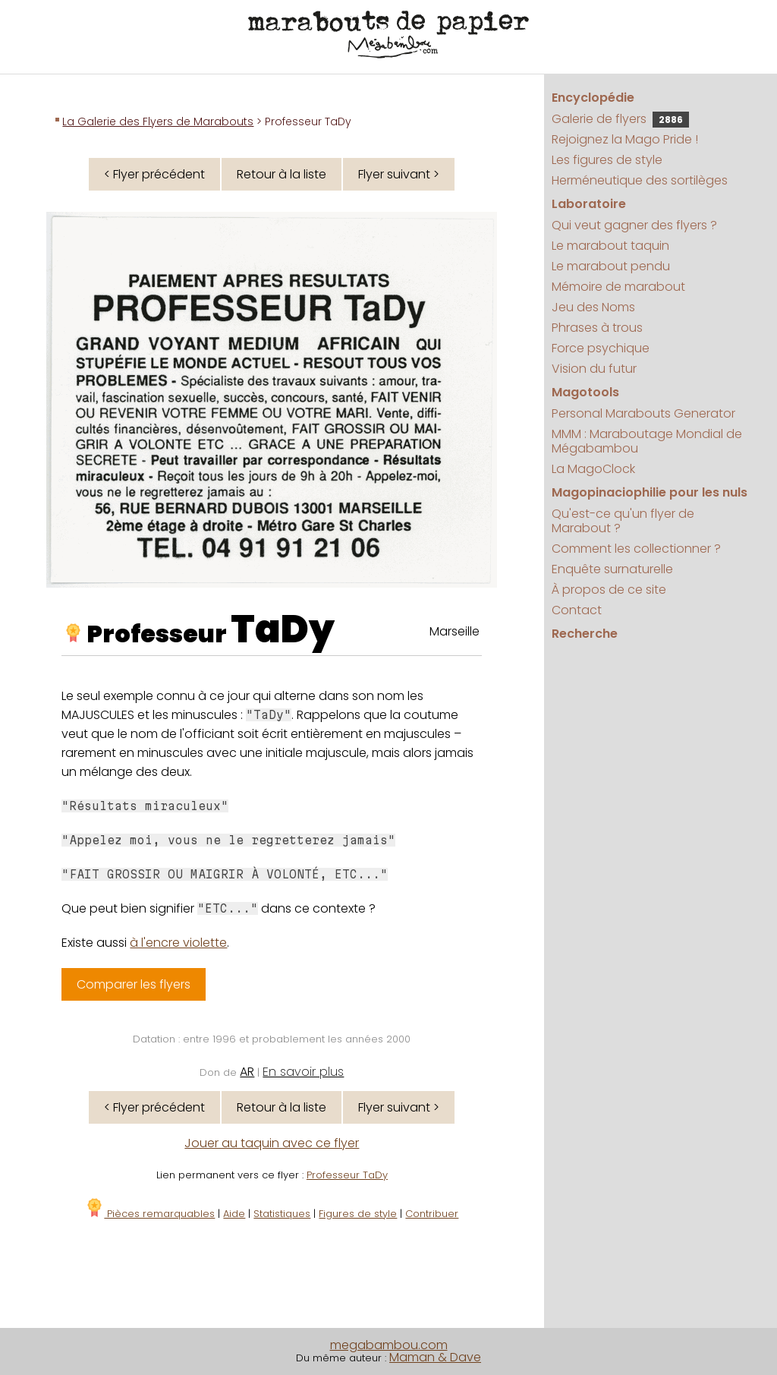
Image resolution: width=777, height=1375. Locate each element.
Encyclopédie (593, 97)
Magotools (585, 392)
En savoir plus (303, 1071)
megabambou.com (389, 1345)
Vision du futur (594, 368)
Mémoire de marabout (618, 286)
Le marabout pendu (611, 266)
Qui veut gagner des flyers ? (634, 225)
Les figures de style (607, 160)
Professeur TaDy (347, 1175)
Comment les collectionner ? (636, 548)
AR (247, 1071)
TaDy (283, 629)
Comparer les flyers (133, 984)
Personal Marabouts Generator (643, 413)
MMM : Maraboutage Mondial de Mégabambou (647, 441)
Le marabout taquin (610, 245)
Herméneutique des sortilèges (640, 180)
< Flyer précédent (154, 174)
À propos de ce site (609, 589)
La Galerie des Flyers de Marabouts (157, 121)
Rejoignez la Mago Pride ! (625, 139)
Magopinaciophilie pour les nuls (649, 492)
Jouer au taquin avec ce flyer (271, 1143)
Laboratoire (589, 204)
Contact (577, 610)
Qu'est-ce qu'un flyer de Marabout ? (623, 521)
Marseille (454, 631)
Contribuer (431, 1213)
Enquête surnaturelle (612, 569)
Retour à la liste (281, 174)
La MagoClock (593, 469)
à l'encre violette (178, 942)
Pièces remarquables (150, 1213)
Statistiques (281, 1213)
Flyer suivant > (398, 174)
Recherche (585, 633)
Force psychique (601, 348)
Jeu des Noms (593, 307)
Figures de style (358, 1213)
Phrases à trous (597, 327)
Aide (234, 1213)
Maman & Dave (435, 1357)
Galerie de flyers (620, 119)
